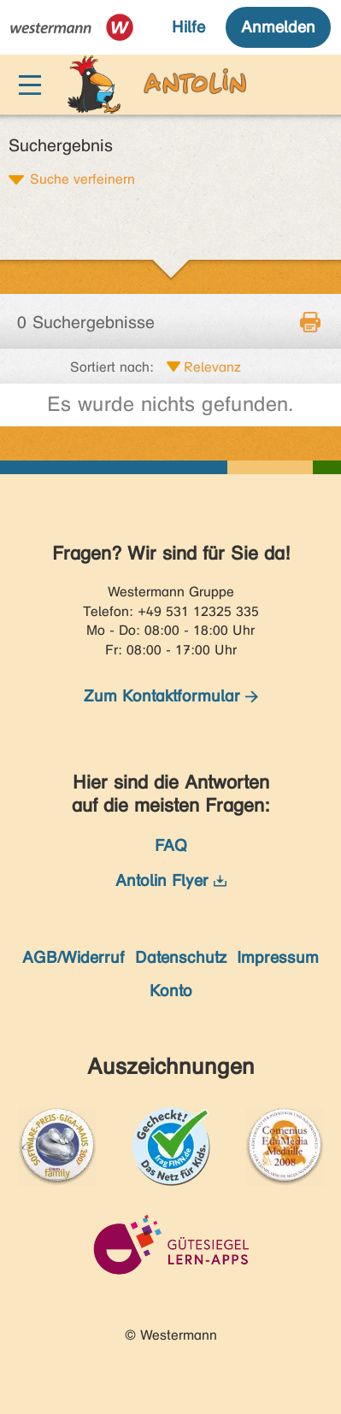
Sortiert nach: (112, 367)
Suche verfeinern (82, 178)
